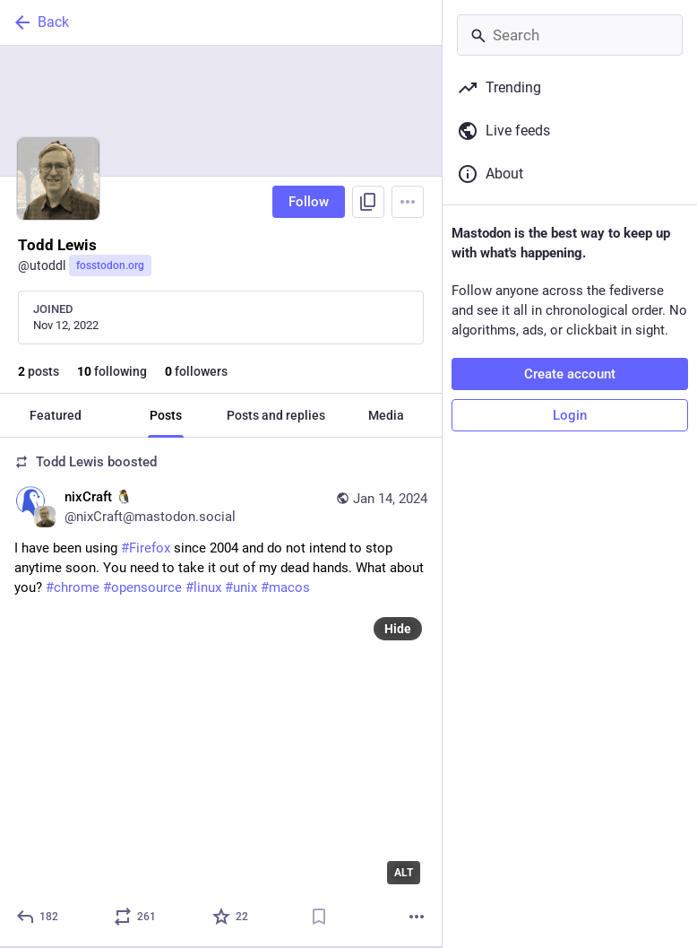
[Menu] (408, 202)
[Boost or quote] (135, 916)
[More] (416, 916)
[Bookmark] (319, 916)
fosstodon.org (110, 265)
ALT (403, 872)
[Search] (570, 35)
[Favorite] (231, 916)
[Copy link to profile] (368, 202)
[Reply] (38, 916)
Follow (308, 202)
